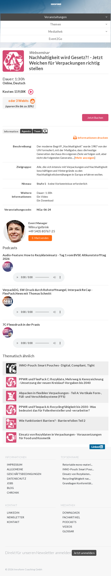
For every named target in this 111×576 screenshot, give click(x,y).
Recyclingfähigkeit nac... (76, 478)
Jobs (10, 483)
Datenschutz (16, 478)
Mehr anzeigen (84, 157)
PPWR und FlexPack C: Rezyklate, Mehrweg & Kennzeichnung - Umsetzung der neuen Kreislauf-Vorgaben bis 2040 (61, 381)
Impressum (14, 464)
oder (20, 101)
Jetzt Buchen (95, 117)
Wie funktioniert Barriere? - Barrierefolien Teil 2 (52, 420)
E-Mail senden (40, 237)
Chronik (13, 492)
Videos (67, 526)
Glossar (68, 531)
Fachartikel (71, 517)
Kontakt (13, 521)
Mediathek (55, 31)
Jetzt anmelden (84, 553)
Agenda (26, 131)
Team (37, 131)
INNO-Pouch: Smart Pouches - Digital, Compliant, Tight (57, 365)
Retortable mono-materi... (77, 464)
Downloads (71, 512)
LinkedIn (13, 512)
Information (11, 131)
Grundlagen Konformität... (77, 483)
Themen (55, 24)
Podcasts (69, 521)
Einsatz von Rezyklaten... (76, 473)
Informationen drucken (90, 137)
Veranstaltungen (55, 17)
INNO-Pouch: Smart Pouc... (78, 469)
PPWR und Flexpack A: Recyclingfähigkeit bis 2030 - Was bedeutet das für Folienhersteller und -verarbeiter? (57, 408)
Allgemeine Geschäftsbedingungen (24, 471)
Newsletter (15, 517)
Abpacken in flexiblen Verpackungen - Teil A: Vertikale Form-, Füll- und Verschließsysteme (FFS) (60, 394)
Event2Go (55, 39)
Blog (10, 487)
